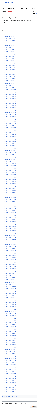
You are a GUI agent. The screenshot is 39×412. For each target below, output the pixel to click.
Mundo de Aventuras (9, 28)
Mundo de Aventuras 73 (9, 53)
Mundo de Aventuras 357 (10, 208)
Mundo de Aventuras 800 (10, 320)
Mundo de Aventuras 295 (10, 177)
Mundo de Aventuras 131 (10, 94)
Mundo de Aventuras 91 (9, 78)
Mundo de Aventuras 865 (10, 349)
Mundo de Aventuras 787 (10, 311)
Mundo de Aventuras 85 (9, 67)
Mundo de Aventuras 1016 (10, 358)
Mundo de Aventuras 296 (10, 179)
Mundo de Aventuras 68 (9, 44)
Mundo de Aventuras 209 (10, 118)
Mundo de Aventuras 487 (10, 279)
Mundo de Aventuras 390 (10, 250)
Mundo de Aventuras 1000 (10, 356)
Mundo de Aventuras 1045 (10, 364)
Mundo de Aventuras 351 (10, 197)
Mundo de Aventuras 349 (10, 194)
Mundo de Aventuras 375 (10, 223)
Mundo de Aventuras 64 (9, 36)
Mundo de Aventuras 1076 (10, 367)
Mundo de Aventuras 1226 (10, 389)
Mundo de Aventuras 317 (10, 185)
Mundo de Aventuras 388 (10, 246)
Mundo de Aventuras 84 (9, 65)
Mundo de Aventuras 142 (10, 114)
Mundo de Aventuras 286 (10, 161)
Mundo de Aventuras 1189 (10, 380)
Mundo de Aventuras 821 (10, 335)
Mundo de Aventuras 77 (9, 60)
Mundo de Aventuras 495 (10, 293)
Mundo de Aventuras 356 (10, 206)
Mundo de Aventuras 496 (10, 295)
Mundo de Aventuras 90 (9, 76)
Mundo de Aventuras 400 (10, 268)
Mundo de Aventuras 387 (10, 244)
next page (12, 23)
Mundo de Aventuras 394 (10, 257)
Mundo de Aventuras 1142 (10, 375)
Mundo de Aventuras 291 (10, 170)
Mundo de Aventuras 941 (10, 355)
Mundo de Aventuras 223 (10, 127)
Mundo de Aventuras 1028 (10, 360)
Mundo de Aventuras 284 (10, 157)
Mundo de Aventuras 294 (10, 176)
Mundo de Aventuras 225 (10, 130)
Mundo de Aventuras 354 (10, 203)
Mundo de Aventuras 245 (10, 141)
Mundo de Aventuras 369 (10, 212)
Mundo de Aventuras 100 (10, 83)
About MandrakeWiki (13, 406)
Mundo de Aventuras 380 (10, 232)
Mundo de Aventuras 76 (9, 58)
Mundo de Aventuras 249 (10, 148)
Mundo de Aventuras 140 (10, 110)
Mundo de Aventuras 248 (10, 147)
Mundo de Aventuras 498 (10, 299)
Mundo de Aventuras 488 (10, 281)
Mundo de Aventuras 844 (10, 346)
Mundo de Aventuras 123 (10, 89)
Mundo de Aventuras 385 (10, 241)
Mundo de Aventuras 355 (10, 205)
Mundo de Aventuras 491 (10, 286)
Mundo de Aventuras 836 (10, 342)
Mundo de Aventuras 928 (10, 353)
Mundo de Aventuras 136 (10, 103)
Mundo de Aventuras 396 (10, 261)
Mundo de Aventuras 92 (9, 80)
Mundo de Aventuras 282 (10, 154)
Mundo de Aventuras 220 (10, 121)
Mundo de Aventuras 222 (10, 125)
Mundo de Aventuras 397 (10, 262)
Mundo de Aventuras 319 (10, 188)
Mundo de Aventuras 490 (10, 284)
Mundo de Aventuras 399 (10, 266)
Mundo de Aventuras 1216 (10, 385)
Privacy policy (5, 406)
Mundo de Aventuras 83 (9, 63)
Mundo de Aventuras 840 (10, 344)
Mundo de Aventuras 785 (10, 308)
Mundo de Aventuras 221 (10, 123)
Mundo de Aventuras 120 (10, 87)
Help (36, 13)
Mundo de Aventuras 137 (10, 105)
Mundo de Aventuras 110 (10, 85)
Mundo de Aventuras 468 (10, 271)
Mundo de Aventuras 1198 (10, 382)
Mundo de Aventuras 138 (10, 107)
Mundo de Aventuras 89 (9, 74)
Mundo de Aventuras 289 (10, 167)
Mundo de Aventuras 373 (10, 219)
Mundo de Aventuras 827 (10, 338)
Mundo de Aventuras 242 (10, 136)
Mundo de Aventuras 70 (9, 47)
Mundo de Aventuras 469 (10, 273)
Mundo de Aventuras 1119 (10, 373)
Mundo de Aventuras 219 (10, 119)
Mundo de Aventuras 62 (9, 33)
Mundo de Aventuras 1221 (10, 387)
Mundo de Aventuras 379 (10, 230)
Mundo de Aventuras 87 (9, 71)
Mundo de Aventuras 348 (10, 192)
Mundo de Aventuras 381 (10, 234)
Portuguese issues (12, 396)
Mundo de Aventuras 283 (10, 156)
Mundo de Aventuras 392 (10, 253)
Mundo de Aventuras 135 (10, 101)
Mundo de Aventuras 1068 (10, 366)
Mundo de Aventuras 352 (10, 199)
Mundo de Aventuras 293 (10, 174)
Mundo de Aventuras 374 (10, 221)
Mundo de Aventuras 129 (10, 91)
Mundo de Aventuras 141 (10, 112)
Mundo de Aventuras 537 (10, 300)
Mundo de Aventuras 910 (10, 351)
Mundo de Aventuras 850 (10, 347)
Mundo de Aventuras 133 (10, 98)
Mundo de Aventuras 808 (10, 328)
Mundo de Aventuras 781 (10, 304)
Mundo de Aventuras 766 (10, 302)
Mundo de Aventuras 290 (10, 168)
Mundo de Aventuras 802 (10, 324)
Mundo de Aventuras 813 (10, 331)
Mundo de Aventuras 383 (10, 237)
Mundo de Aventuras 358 (10, 210)
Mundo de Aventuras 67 (9, 42)
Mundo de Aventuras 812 (10, 329)
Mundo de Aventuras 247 (10, 145)
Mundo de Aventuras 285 (10, 159)
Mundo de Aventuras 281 (10, 152)
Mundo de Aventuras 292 (10, 172)
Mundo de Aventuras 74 (9, 54)
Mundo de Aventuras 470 (10, 275)
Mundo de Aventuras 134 (10, 100)
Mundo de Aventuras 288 (10, 165)
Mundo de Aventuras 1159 (10, 376)
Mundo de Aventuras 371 (10, 215)
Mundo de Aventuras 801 (10, 322)
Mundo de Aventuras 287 (10, 163)
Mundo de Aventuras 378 (10, 228)
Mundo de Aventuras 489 (10, 282)
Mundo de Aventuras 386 (10, 243)
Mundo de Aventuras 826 (10, 337)
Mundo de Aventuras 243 (10, 138)
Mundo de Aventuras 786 (10, 309)
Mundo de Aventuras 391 (10, 252)
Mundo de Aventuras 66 (9, 40)
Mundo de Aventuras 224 (10, 129)
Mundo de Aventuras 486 (10, 277)
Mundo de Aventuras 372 (10, 217)
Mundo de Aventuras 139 (10, 109)
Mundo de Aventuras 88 (9, 72)
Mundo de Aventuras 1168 (10, 378)
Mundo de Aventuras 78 (9, 62)
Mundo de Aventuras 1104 (10, 371)
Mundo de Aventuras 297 (10, 181)
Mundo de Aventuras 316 (10, 183)
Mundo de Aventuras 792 (10, 313)
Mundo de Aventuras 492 (10, 288)
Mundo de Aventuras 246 (10, 143)
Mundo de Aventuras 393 (10, 255)
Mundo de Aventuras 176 (10, 116)
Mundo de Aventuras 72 (9, 51)
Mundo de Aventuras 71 (9, 49)
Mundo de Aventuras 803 (10, 326)
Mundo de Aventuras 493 (10, 290)
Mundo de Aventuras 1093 (10, 369)
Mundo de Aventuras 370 (10, 214)
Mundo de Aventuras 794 (10, 317)
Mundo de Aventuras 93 (9, 82)
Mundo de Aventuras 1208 (10, 384)
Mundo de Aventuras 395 (10, 259)
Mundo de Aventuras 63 (9, 34)
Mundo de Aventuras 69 (9, 45)
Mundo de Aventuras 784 (10, 306)
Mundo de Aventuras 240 (10, 132)
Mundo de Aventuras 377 (10, 226)
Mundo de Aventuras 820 (10, 333)
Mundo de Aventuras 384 (10, 239)
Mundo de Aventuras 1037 (10, 362)
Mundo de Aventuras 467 (10, 270)
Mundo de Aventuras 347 (10, 190)
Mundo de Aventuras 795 (10, 318)
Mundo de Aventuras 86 (9, 69)
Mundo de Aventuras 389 (10, 248)
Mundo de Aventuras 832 (10, 340)
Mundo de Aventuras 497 (10, 297)
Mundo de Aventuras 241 (10, 134)
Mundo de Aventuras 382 (10, 235)
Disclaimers (20, 406)
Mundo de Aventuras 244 (10, 139)
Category (4, 396)
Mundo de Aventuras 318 (10, 186)
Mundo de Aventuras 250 (10, 150)
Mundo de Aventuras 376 (10, 224)
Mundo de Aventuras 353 (10, 201)
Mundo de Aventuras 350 (10, 196)
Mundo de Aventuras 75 (9, 56)
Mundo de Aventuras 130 (10, 92)
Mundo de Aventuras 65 (9, 38)
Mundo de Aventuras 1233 (10, 391)
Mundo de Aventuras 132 (10, 96)
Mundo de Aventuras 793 (10, 315)
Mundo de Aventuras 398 (10, 264)
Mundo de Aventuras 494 (10, 291)
